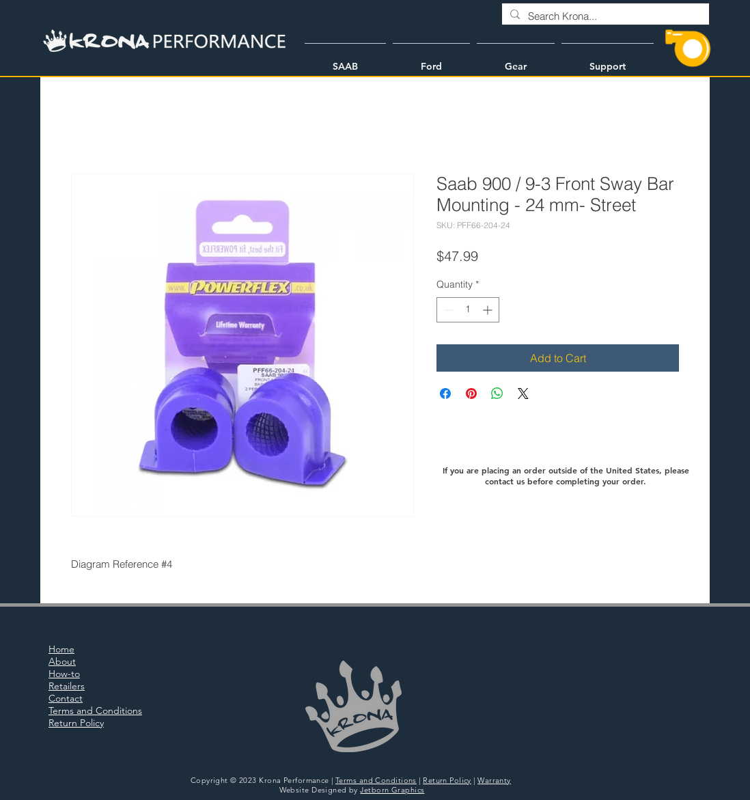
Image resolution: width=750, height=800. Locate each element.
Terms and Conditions (376, 780)
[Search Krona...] (604, 16)
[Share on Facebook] (445, 393)
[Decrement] (447, 310)
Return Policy (447, 780)
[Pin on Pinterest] (471, 393)
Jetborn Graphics (392, 790)
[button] (345, 60)
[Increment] (488, 310)
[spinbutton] (468, 310)
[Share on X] (523, 393)
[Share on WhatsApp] (497, 393)
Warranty (494, 780)
